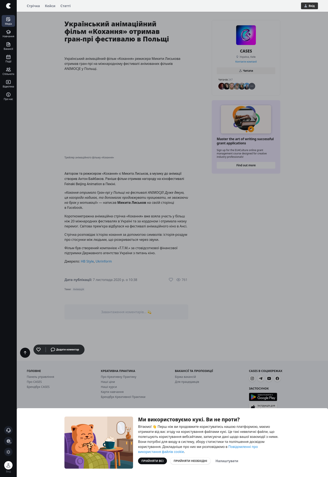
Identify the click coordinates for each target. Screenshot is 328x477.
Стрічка (33, 6)
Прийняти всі (152, 461)
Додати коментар (65, 349)
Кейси (50, 6)
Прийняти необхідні (190, 461)
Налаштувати (226, 461)
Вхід (309, 6)
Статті (65, 6)
